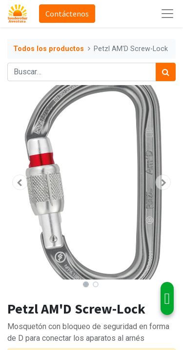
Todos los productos (48, 49)
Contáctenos (67, 13)
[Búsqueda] (166, 72)
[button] (20, 182)
